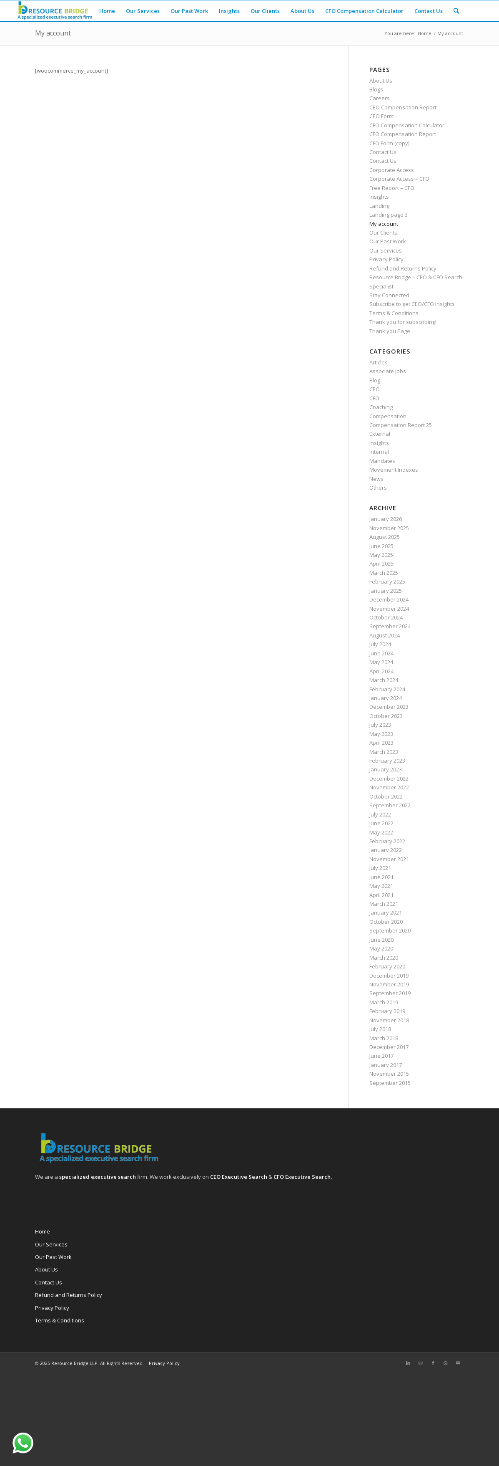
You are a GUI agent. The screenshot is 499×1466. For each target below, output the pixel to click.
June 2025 (381, 546)
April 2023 (381, 742)
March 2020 (383, 957)
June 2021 (381, 877)
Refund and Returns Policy (402, 268)
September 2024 (390, 626)
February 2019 (387, 1011)
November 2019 (389, 984)
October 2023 (386, 716)
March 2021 (383, 903)
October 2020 (386, 921)
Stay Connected (389, 295)
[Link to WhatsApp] (445, 1363)
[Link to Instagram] (420, 1363)
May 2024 (381, 662)
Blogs (376, 89)
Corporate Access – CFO (399, 178)
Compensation (387, 416)
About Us (380, 80)
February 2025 (387, 581)
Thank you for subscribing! (402, 322)
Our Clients (383, 232)
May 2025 (381, 555)
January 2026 (385, 519)
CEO (374, 389)
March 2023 (383, 752)
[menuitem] (107, 10)
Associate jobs (387, 371)
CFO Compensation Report (402, 134)
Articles (378, 362)
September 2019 (390, 993)
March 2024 (383, 680)
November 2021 (389, 859)
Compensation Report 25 (400, 425)
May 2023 (381, 734)
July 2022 (380, 814)
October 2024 (386, 617)
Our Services (385, 250)
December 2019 (389, 975)
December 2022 (389, 778)
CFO (374, 398)
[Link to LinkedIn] (408, 1363)
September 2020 (390, 930)
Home (42, 1231)
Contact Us (382, 152)
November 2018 (389, 1020)
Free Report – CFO (391, 188)
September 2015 (390, 1083)
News (376, 479)
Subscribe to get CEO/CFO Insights (412, 304)
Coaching (381, 407)
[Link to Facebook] (433, 1363)
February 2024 (387, 689)
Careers (379, 98)
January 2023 (385, 769)
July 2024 (380, 644)
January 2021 (385, 912)
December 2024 (389, 599)
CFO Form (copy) (389, 143)
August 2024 (384, 635)
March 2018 (383, 1038)
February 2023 (387, 760)
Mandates (382, 461)
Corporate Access (391, 170)
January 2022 (385, 850)
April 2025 (381, 563)
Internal (379, 451)
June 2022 (381, 823)
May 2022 (381, 832)
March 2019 (383, 1002)
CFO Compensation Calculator (406, 125)
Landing (379, 206)
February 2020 (387, 966)
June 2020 (381, 939)
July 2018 (380, 1029)
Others (378, 487)
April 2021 (381, 895)
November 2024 (389, 608)
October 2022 (386, 796)
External (379, 433)
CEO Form (381, 116)
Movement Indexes (393, 469)
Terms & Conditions (394, 313)
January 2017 (385, 1065)
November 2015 (389, 1073)
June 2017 (381, 1055)
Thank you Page (389, 331)
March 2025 (383, 572)
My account (53, 33)
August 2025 (384, 537)
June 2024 (381, 653)
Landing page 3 (388, 214)
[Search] (456, 10)
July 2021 (380, 868)
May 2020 (381, 948)
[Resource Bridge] (54, 10)
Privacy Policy (386, 259)
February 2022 (387, 841)
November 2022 (389, 787)
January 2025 (385, 590)
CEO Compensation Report (402, 107)
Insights (379, 196)
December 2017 (389, 1047)
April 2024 (381, 671)
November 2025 (389, 528)
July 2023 (380, 724)
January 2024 (385, 698)
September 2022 (390, 805)
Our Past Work (387, 241)
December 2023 (389, 706)
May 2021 (381, 886)
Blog (374, 380)
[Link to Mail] (458, 1363)
